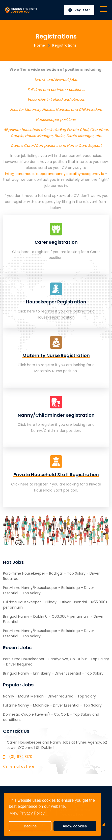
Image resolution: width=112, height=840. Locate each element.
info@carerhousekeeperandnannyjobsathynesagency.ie (54, 173)
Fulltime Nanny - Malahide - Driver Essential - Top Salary (52, 705)
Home (39, 45)
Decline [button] (30, 826)
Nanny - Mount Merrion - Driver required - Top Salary (49, 696)
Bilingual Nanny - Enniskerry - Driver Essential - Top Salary (53, 673)
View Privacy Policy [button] (27, 813)
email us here (22, 766)
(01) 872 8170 (20, 756)
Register (79, 10)
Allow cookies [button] (75, 826)
